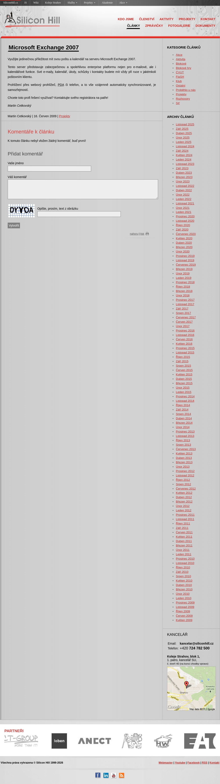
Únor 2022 (182, 194)
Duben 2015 (184, 378)
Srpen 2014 (183, 414)
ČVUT (180, 72)
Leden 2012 (183, 510)
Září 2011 (182, 528)
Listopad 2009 (185, 607)
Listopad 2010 (185, 563)
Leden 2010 (183, 598)
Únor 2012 (182, 506)
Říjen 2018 (183, 286)
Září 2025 (182, 128)
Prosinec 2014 (185, 396)
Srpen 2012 (183, 484)
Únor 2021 (182, 207)
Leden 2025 (183, 142)
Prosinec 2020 (185, 216)
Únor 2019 (182, 273)
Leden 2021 (183, 212)
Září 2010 (182, 571)
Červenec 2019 (186, 264)
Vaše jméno (16, 163)
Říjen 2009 (183, 611)
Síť (178, 103)
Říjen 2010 (183, 567)
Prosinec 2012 (185, 471)
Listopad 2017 (185, 304)
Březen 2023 (184, 177)
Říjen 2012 (183, 479)
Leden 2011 (183, 554)
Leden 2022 (183, 199)
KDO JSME (126, 19)
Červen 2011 (184, 532)
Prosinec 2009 (185, 602)
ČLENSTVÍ (146, 19)
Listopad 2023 (185, 164)
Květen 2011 (184, 536)
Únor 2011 (182, 550)
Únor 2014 (182, 427)
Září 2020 (182, 229)
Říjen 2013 (183, 440)
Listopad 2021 (185, 203)
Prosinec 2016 (185, 330)
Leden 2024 (183, 159)
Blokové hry (183, 68)
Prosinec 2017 (185, 299)
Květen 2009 (184, 620)
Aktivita (180, 59)
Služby (72, 2)
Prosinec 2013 (185, 431)
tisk (142, 233)
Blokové (181, 63)
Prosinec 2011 (185, 514)
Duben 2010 (184, 585)
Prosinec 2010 (185, 558)
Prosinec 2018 (185, 282)
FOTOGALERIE (179, 25)
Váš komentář (17, 177)
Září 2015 (182, 361)
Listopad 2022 (185, 185)
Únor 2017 (182, 326)
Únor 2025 (182, 137)
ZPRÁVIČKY (154, 25)
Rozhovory (183, 98)
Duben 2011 (184, 541)
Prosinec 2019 (185, 256)
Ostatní (180, 85)
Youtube (180, 762)
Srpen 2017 (183, 313)
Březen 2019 (184, 269)
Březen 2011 (184, 545)
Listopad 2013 (185, 436)
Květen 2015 (184, 374)
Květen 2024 (184, 155)
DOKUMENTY (205, 25)
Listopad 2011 (185, 519)
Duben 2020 (184, 242)
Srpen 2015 (183, 365)
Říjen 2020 (183, 225)
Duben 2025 (184, 133)
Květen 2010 (184, 580)
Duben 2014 (184, 418)
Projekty (89, 2)
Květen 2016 (184, 343)
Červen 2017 (184, 321)
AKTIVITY (167, 19)
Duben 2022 (184, 190)
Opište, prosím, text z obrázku (57, 208)
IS (25, 2)
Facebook (194, 762)
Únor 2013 (182, 466)
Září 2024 (182, 150)
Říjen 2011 (183, 523)
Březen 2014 (184, 422)
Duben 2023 (184, 172)
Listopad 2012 (185, 475)
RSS (204, 762)
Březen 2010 (184, 589)
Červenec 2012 (186, 488)
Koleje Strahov (53, 2)
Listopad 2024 (185, 146)
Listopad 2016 (185, 335)
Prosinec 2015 (185, 348)
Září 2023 (182, 168)
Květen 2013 (184, 453)
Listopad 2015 (185, 352)
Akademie (107, 2)
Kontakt (214, 762)
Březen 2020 (184, 247)
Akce (123, 2)
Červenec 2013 (186, 449)
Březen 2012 (184, 501)
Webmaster (166, 762)
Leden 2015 (183, 392)
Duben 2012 (184, 497)
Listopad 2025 (185, 124)
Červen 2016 (184, 339)
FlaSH (180, 76)
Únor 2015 (182, 387)
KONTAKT (208, 19)
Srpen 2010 (183, 576)
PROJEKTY (187, 19)
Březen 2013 (184, 462)
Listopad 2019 (185, 260)
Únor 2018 (182, 295)
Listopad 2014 (185, 400)
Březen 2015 (184, 383)
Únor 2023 (182, 181)
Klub (179, 81)
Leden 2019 (183, 277)
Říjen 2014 (183, 405)
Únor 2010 (182, 593)
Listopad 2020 (185, 220)
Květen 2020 (184, 238)
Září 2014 (182, 409)
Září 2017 (182, 308)
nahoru (134, 233)
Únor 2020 (182, 251)
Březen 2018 (184, 291)
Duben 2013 (184, 458)
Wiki (36, 2)
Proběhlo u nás (186, 90)
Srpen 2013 (183, 444)
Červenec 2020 (186, 234)
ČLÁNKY (133, 25)
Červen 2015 (184, 370)
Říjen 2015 (183, 357)
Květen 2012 (184, 492)
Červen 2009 (184, 615)
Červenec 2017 (186, 317)
